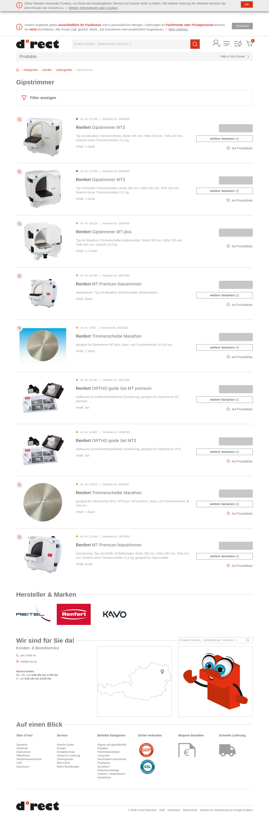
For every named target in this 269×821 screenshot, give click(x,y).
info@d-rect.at (28, 661)
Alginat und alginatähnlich (112, 744)
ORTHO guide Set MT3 (106, 440)
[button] (216, 43)
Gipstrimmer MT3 (100, 127)
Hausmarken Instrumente (111, 759)
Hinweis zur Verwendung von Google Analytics (226, 810)
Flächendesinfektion (108, 751)
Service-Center (65, 744)
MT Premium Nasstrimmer (109, 284)
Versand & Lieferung (68, 755)
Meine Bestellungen (68, 766)
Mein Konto (63, 762)
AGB (19, 762)
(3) (224, 347)
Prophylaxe (103, 762)
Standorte (21, 744)
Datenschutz (23, 751)
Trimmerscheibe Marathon (109, 336)
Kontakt (61, 748)
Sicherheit (22, 748)
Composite (103, 755)
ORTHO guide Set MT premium (114, 388)
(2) (224, 138)
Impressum (22, 766)
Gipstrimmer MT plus (104, 231)
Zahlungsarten (65, 759)
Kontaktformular (66, 751)
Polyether (102, 748)
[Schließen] (247, 4)
